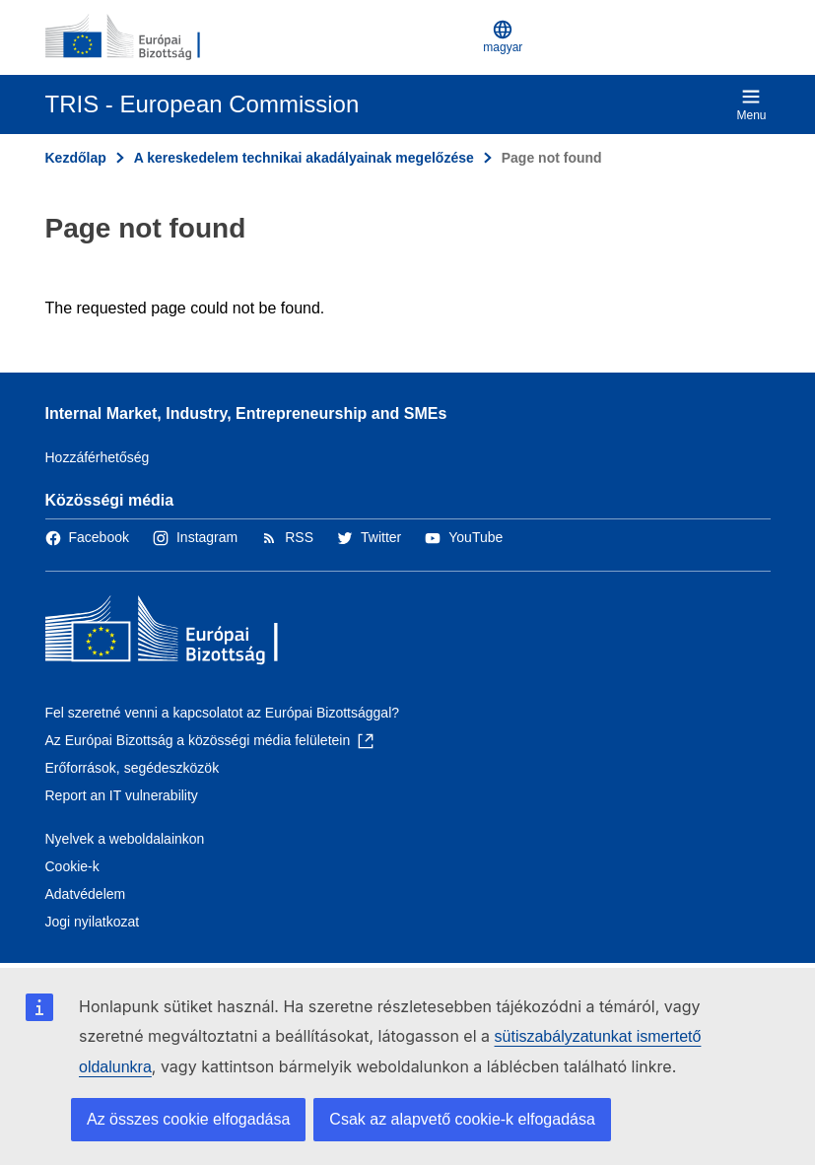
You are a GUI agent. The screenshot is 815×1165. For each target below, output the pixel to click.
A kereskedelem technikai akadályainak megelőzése (304, 158)
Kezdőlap (75, 158)
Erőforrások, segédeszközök (132, 768)
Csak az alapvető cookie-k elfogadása (462, 1119)
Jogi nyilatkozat (92, 921)
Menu (751, 104)
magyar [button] (502, 37)
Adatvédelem (85, 894)
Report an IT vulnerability (121, 795)
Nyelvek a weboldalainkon (125, 839)
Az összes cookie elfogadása (188, 1119)
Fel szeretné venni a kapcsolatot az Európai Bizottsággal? (222, 712)
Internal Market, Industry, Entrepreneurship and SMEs (246, 413)
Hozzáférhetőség (97, 457)
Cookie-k (72, 866)
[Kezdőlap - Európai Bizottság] (141, 37)
